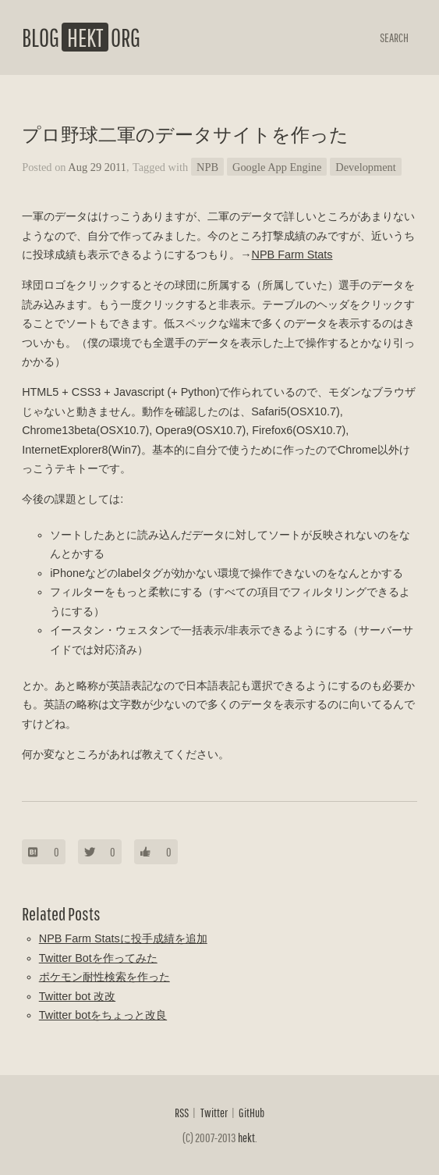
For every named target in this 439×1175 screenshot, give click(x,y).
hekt (246, 1137)
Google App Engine (276, 167)
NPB (207, 167)
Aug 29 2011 (97, 167)
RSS (182, 1113)
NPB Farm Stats (292, 254)
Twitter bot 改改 (77, 996)
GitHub (251, 1113)
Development (365, 167)
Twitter (214, 1113)
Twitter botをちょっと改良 (103, 1015)
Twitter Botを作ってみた (98, 958)
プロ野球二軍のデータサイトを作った (185, 134)
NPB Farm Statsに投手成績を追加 (123, 938)
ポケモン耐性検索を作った (104, 976)
